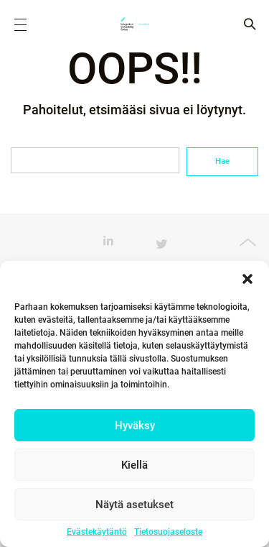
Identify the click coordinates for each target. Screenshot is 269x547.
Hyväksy (135, 425)
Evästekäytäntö (97, 532)
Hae (222, 161)
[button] (247, 279)
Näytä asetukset (134, 504)
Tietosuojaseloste (168, 532)
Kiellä (134, 465)
